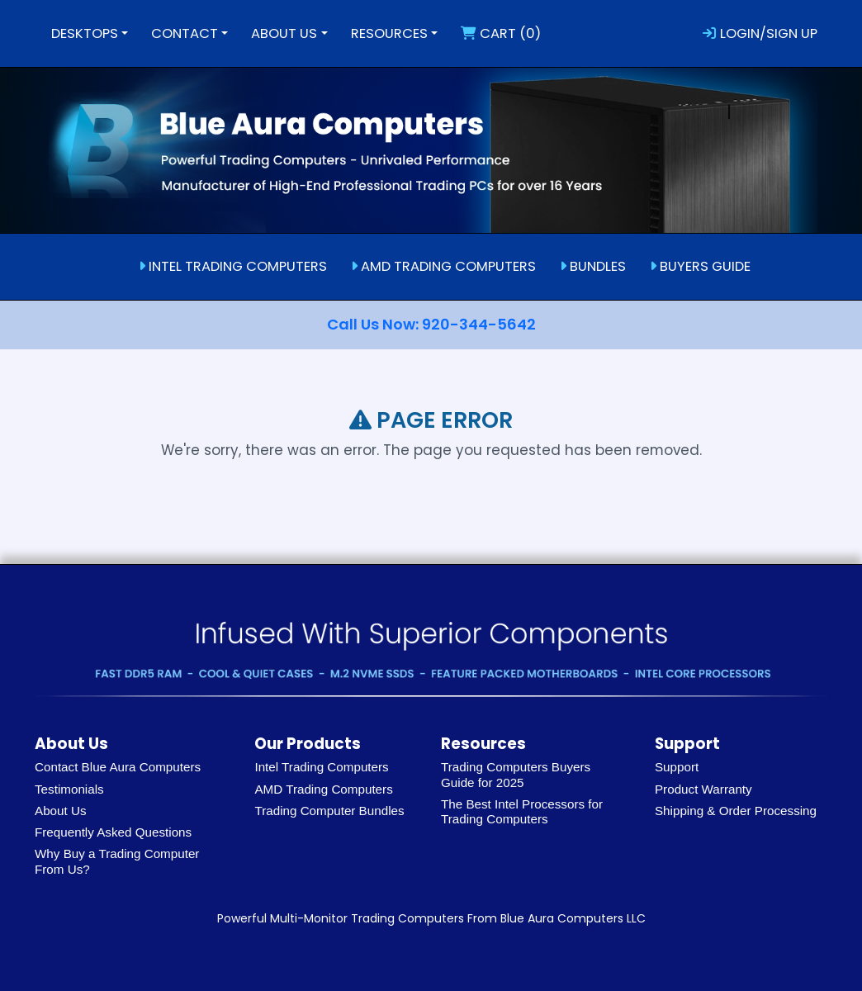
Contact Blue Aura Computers (118, 767)
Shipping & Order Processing (736, 811)
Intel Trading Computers (321, 767)
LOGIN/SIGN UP (760, 33)
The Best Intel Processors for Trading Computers (522, 811)
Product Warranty (703, 789)
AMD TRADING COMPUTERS (443, 266)
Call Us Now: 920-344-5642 (431, 324)
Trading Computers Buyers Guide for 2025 (515, 774)
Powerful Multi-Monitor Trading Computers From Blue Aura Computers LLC (431, 918)
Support (677, 767)
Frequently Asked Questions (113, 832)
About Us (61, 811)
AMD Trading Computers (323, 789)
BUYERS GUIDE (700, 266)
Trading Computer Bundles (329, 811)
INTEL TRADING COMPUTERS (233, 266)
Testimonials (69, 789)
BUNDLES (593, 266)
